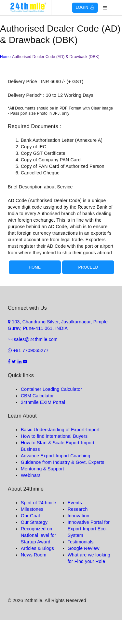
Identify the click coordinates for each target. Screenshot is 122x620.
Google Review (84, 548)
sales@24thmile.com (33, 339)
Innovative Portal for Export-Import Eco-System (89, 529)
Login (85, 7)
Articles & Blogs (37, 548)
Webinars (31, 475)
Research (78, 509)
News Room (33, 554)
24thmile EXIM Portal (43, 402)
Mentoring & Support (42, 468)
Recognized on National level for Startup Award (38, 535)
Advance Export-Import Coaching (55, 455)
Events (75, 502)
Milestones (32, 509)
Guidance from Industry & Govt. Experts (62, 462)
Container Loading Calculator (51, 389)
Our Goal (30, 515)
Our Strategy (34, 522)
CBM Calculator (37, 395)
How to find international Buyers (54, 436)
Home (5, 56)
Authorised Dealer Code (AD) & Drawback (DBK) (56, 56)
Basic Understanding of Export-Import (60, 429)
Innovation (78, 515)
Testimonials (81, 541)
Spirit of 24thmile (38, 502)
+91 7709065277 (28, 350)
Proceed (88, 267)
